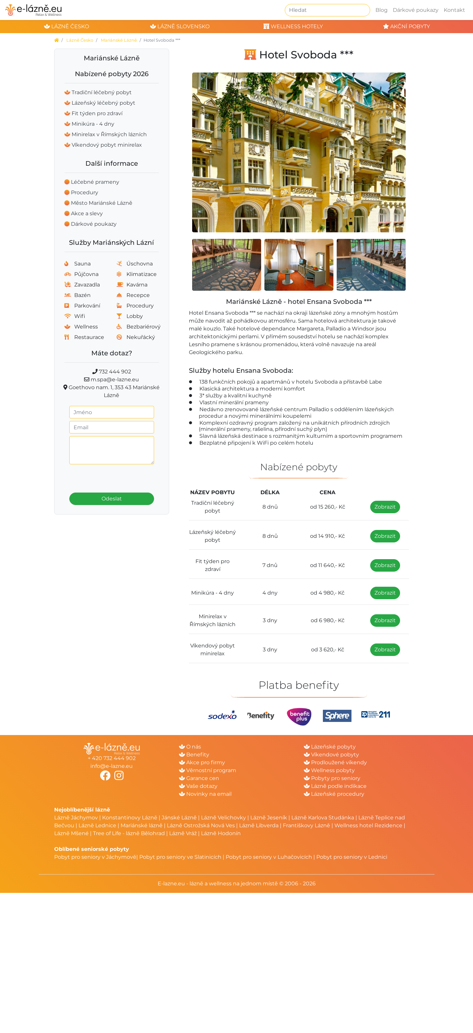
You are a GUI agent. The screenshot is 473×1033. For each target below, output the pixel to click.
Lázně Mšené (71, 833)
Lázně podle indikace (335, 786)
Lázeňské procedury (334, 794)
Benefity (194, 754)
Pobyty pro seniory (332, 778)
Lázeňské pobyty (330, 747)
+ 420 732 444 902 (112, 758)
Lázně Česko (79, 40)
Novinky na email (205, 794)
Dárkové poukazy (416, 10)
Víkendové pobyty (331, 754)
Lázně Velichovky (223, 817)
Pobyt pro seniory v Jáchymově (95, 857)
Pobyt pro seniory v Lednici (351, 857)
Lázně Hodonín (221, 833)
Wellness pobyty (329, 770)
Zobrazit (385, 507)
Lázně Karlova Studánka (322, 817)
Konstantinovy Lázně (129, 817)
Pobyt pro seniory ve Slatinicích (180, 857)
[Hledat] (327, 10)
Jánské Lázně (180, 817)
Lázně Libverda (259, 825)
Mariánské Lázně (119, 40)
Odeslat (111, 498)
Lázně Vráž (183, 833)
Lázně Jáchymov (76, 817)
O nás (190, 747)
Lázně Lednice (97, 825)
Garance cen (199, 778)
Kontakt (454, 10)
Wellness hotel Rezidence (368, 825)
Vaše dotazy (198, 786)
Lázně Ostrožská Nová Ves (201, 825)
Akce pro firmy (202, 762)
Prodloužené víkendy (335, 762)
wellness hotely (293, 26)
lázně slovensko (180, 26)
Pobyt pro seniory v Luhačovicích (269, 857)
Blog (381, 10)
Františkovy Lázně (306, 825)
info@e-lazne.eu (111, 766)
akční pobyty (406, 26)
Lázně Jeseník (268, 817)
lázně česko (66, 26)
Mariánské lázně (142, 825)
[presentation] (111, 476)
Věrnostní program (207, 770)
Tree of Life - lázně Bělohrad (129, 833)
